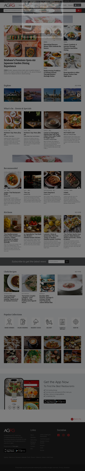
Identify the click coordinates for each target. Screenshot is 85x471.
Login (77, 5)
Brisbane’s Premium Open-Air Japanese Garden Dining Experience (20, 63)
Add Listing (33, 440)
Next (79, 95)
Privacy (61, 467)
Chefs (64, 5)
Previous (6, 95)
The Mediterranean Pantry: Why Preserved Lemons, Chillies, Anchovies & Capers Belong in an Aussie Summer (12, 238)
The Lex (27, 192)
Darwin (33, 457)
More (69, 5)
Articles (36, 5)
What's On (43, 5)
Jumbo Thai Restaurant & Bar (12, 193)
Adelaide (23, 457)
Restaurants (22, 5)
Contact (32, 446)
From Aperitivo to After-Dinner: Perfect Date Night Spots (72, 74)
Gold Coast (49, 457)
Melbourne (12, 457)
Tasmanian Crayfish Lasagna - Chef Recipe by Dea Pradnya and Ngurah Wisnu (29, 299)
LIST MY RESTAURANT (75, 1)
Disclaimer (67, 467)
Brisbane (18, 457)
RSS (31, 449)
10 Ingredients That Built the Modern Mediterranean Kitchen (32, 235)
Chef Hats (51, 5)
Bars (30, 5)
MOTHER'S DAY (69, 133)
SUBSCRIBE (66, 1)
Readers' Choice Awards (44, 442)
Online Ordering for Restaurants (45, 435)
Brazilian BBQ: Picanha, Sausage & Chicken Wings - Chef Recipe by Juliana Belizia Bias (46, 299)
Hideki (66, 192)
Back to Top (76, 419)
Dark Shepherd (49, 192)
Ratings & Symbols (33, 443)
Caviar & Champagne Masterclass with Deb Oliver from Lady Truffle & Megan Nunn (52, 135)
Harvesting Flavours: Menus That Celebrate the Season (52, 46)
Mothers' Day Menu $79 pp (12, 133)
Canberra (38, 457)
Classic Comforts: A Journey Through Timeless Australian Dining (70, 47)
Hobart (44, 457)
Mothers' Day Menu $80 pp (32, 133)
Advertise (33, 437)
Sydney (6, 457)
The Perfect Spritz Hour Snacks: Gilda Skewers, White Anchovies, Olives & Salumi (72, 236)
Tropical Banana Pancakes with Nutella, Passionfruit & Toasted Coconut (11, 298)
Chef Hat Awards (32, 1)
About (32, 435)
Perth (28, 457)
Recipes (58, 5)
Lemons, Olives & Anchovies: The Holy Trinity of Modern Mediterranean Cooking (52, 236)
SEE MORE (78, 85)
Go (67, 261)
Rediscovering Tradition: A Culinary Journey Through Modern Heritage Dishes (52, 73)
